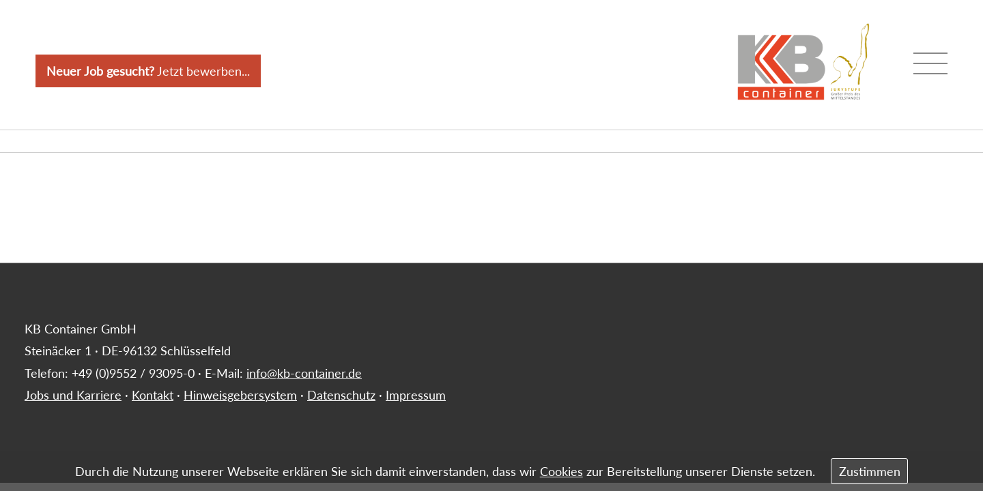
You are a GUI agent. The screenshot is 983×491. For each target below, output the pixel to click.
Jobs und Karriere (73, 394)
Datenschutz (341, 394)
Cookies (561, 471)
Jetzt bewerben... (148, 70)
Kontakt (152, 394)
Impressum (416, 394)
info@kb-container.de (304, 373)
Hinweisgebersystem (240, 394)
